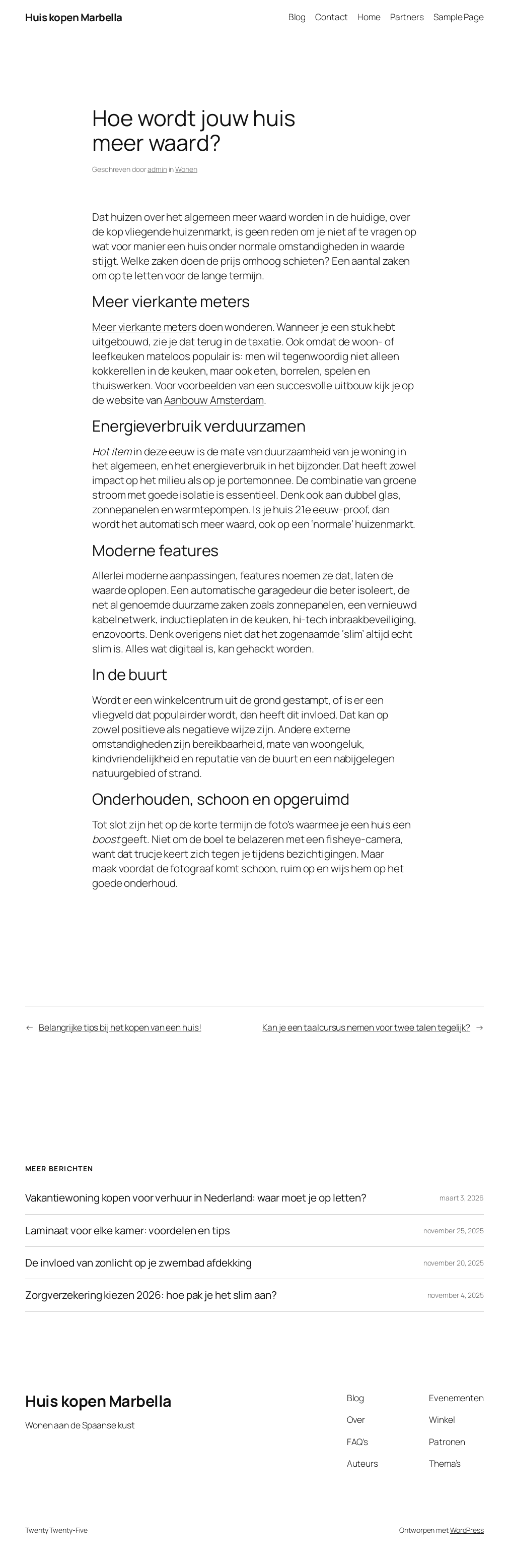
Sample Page (458, 17)
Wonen (186, 169)
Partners (407, 17)
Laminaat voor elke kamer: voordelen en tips (127, 1230)
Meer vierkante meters (144, 327)
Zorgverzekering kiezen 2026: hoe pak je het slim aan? (151, 1295)
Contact (331, 17)
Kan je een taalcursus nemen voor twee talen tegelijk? (366, 1027)
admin (157, 169)
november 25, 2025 (453, 1230)
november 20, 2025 (453, 1263)
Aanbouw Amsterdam (214, 400)
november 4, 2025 (455, 1295)
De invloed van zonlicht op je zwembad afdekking (138, 1263)
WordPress (467, 1530)
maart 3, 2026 (462, 1198)
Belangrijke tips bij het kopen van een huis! (120, 1027)
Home (369, 17)
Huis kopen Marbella (73, 17)
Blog (297, 17)
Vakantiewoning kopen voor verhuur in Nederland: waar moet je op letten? (196, 1198)
